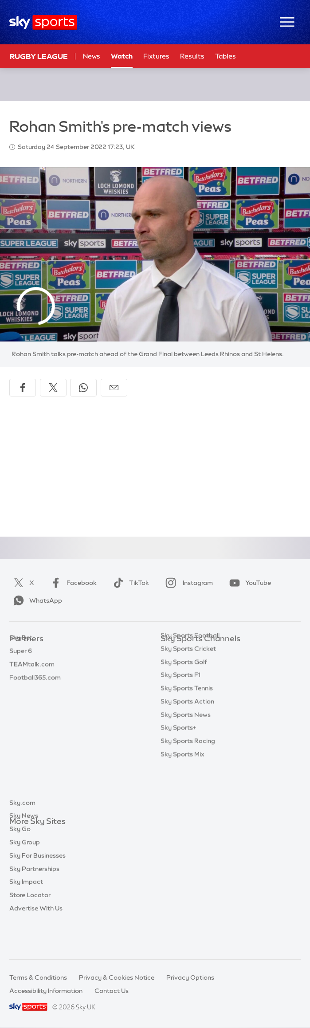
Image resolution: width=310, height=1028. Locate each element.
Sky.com (22, 835)
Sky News (23, 848)
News (91, 56)
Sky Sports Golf (184, 705)
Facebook (72, 583)
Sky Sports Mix (182, 797)
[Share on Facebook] (22, 387)
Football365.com (35, 692)
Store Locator (30, 927)
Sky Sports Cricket (188, 692)
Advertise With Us (36, 941)
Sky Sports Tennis (187, 731)
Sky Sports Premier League (200, 665)
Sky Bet (20, 652)
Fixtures (156, 56)
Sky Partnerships (34, 901)
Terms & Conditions (38, 977)
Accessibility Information (45, 991)
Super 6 (20, 665)
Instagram (187, 583)
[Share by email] (114, 387)
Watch (122, 56)
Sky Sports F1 (180, 718)
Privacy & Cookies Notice (116, 977)
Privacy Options (190, 977)
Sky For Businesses (37, 888)
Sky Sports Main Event (194, 652)
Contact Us (111, 991)
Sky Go (20, 861)
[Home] (43, 22)
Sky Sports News (186, 758)
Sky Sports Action (187, 745)
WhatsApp (36, 600)
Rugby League (39, 56)
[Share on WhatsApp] (83, 387)
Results (192, 56)
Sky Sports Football (190, 678)
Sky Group (24, 874)
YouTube (248, 583)
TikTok (129, 583)
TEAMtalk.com (32, 678)
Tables (225, 56)
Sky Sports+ (178, 771)
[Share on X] (53, 387)
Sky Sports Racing (188, 784)
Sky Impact (26, 914)
